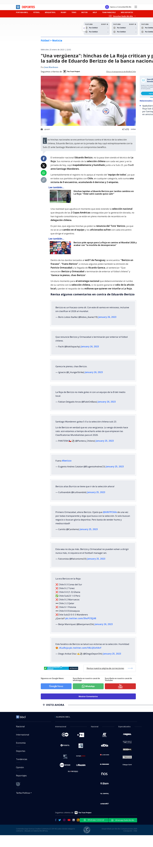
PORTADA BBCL (22, 12)
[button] (84, 28)
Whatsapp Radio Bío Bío (122, 820)
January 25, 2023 (105, 440)
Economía (21, 742)
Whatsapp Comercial (94, 820)
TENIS (73, 12)
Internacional (22, 734)
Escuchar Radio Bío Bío (122, 16)
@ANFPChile (110, 512)
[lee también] (61, 196)
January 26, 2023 (107, 316)
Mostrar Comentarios (88, 696)
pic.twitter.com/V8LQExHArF (85, 647)
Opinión (20, 767)
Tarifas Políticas (23, 793)
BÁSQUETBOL (50, 12)
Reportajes (21, 775)
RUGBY (63, 12)
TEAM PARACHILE (109, 12)
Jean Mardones (51, 67)
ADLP (95, 12)
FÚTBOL (36, 12)
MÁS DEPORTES (127, 12)
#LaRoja (64, 647)
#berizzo (66, 460)
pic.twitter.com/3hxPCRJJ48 (80, 618)
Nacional (20, 726)
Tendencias (21, 759)
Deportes (20, 751)
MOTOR (84, 12)
